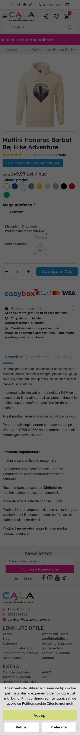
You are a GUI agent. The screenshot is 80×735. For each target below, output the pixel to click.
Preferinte (59, 727)
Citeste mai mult (60, 703)
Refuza (21, 727)
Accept (40, 715)
